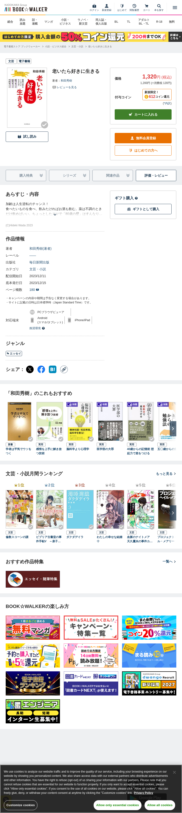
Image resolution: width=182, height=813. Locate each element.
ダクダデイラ (74, 537)
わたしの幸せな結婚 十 (110, 539)
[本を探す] (159, 7)
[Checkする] (44, 125)
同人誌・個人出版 (101, 21)
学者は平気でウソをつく (18, 451)
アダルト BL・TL (144, 21)
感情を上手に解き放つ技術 (49, 451)
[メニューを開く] (175, 7)
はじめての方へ (143, 151)
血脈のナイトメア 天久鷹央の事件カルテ (140, 539)
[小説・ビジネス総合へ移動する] (55, 46)
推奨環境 (37, 328)
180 (34, 290)
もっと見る (166, 474)
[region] (91, 789)
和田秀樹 (66, 80)
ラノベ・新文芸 (83, 21)
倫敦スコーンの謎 (17, 537)
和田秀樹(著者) (40, 248)
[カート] (146, 7)
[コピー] (64, 369)
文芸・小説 (37, 269)
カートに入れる (143, 115)
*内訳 (167, 103)
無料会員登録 (143, 138)
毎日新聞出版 (39, 262)
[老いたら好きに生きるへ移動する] (100, 46)
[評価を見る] (64, 87)
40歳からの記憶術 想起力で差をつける (140, 451)
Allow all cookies (160, 805)
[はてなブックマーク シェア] (52, 369)
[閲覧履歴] (134, 7)
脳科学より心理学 (77, 449)
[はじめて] (122, 7)
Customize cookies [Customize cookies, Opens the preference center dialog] (20, 805)
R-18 (159, 21)
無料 (172, 21)
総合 (10, 21)
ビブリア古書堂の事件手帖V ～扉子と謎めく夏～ (50, 539)
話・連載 (35, 21)
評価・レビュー (156, 175)
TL (129, 21)
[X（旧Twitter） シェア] (30, 369)
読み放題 (22, 21)
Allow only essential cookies (117, 805)
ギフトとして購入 (143, 209)
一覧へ (169, 561)
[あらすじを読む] (55, 208)
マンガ (48, 21)
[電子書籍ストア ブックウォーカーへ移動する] (22, 46)
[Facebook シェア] (41, 369)
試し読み (27, 137)
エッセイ (14, 353)
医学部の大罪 (105, 449)
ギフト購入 (126, 198)
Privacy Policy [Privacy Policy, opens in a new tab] (143, 793)
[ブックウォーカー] (25, 7)
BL (116, 21)
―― (32, 255)
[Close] (174, 772)
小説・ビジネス (65, 21)
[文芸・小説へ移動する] (77, 46)
